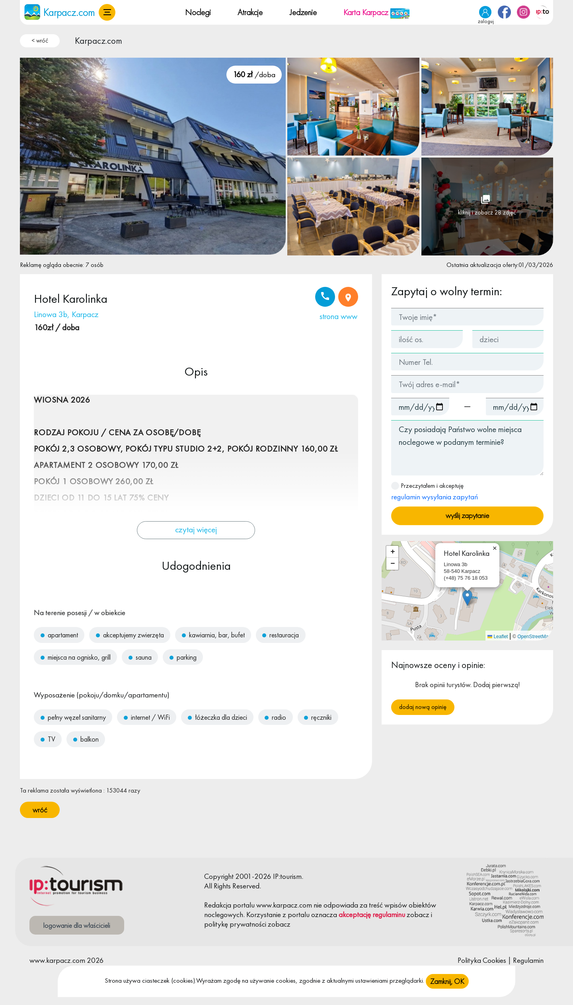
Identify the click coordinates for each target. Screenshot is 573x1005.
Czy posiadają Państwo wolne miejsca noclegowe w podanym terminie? (467, 447)
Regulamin (528, 960)
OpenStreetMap (534, 636)
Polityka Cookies (482, 960)
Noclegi (198, 12)
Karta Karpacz (376, 12)
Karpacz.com (98, 41)
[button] (107, 12)
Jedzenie (303, 12)
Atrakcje (250, 12)
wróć (40, 810)
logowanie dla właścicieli (76, 925)
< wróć (39, 41)
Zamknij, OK (447, 987)
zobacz (418, 914)
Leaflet (497, 636)
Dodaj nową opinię (422, 707)
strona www (338, 316)
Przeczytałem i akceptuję (434, 491)
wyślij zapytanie (467, 515)
